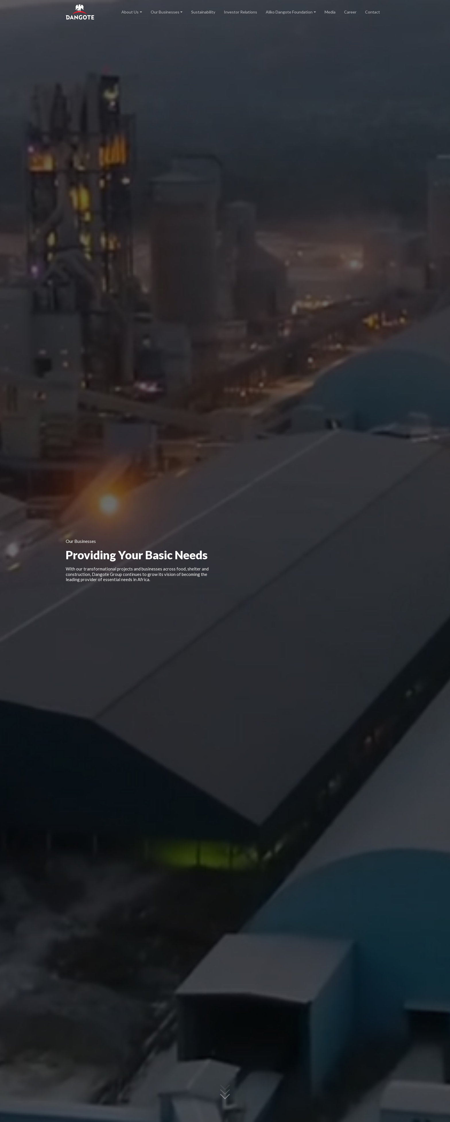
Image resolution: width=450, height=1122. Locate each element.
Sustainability (203, 11)
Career (350, 11)
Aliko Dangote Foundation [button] (289, 11)
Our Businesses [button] (165, 11)
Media (330, 11)
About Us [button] (130, 11)
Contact (372, 11)
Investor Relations (240, 11)
